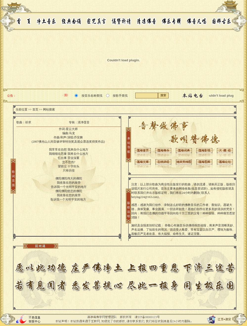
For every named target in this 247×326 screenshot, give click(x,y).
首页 (35, 109)
